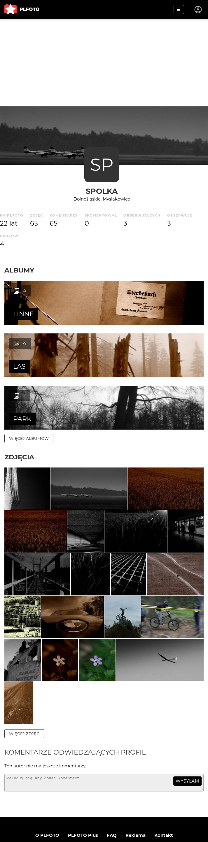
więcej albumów (29, 386)
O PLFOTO (47, 794)
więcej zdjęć (24, 690)
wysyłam (187, 737)
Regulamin (77, 813)
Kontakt (163, 794)
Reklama (135, 794)
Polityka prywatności (120, 813)
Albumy (19, 270)
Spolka (102, 191)
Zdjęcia (19, 404)
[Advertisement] (104, 62)
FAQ (112, 794)
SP (101, 164)
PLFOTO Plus (83, 794)
